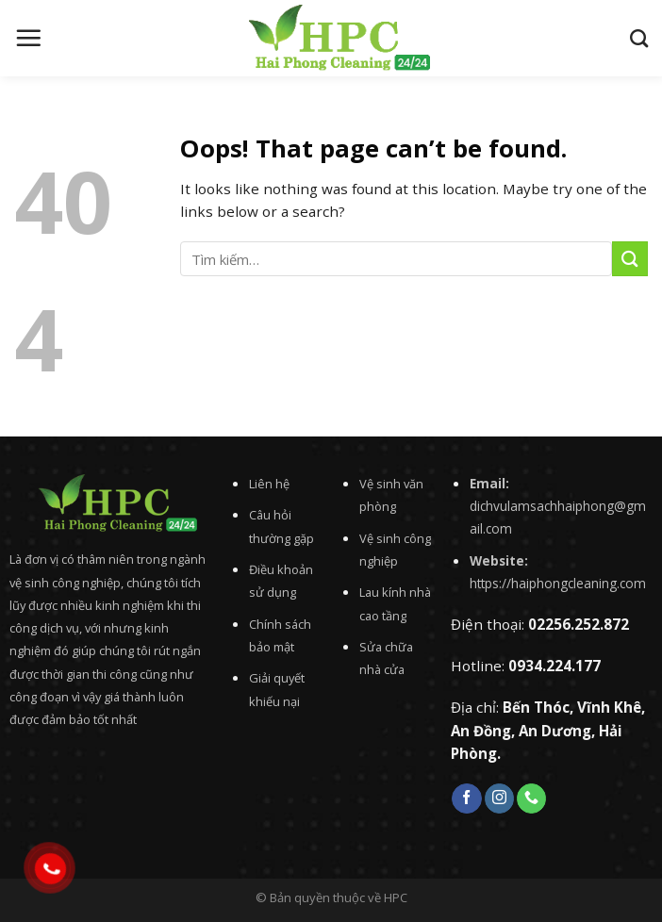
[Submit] (630, 258)
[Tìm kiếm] (639, 38)
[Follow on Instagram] (499, 798)
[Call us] (531, 798)
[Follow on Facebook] (466, 798)
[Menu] (28, 37)
